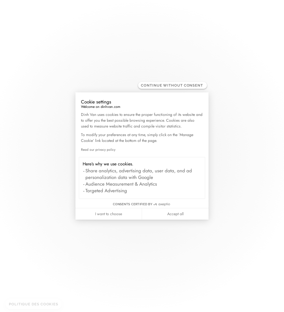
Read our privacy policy (98, 149)
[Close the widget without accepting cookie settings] (172, 85)
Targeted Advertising (106, 190)
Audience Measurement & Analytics (121, 184)
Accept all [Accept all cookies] (175, 214)
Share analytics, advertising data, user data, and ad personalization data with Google (138, 174)
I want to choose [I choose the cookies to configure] (108, 214)
